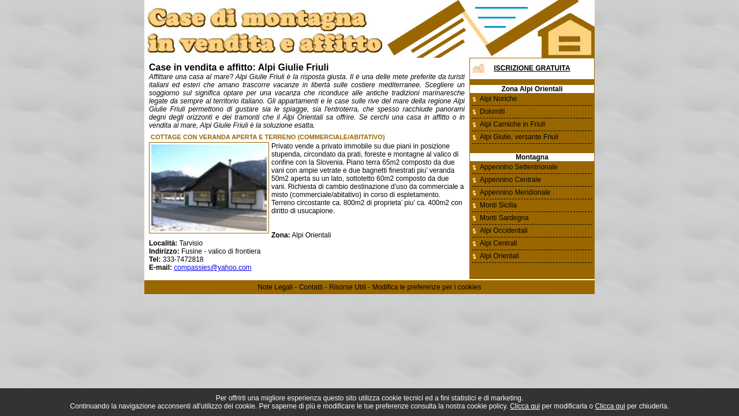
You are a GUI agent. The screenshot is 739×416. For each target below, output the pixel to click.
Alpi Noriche (498, 99)
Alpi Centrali (498, 243)
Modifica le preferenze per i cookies (427, 287)
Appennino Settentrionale (519, 167)
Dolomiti (492, 111)
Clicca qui (525, 406)
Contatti (311, 287)
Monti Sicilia (498, 205)
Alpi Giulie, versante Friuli (519, 137)
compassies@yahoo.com (212, 267)
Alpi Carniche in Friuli (512, 124)
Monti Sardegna (504, 218)
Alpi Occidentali (504, 230)
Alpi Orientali (499, 256)
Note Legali (275, 287)
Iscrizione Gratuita (532, 68)
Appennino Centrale (510, 180)
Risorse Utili (347, 287)
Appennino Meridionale (515, 192)
